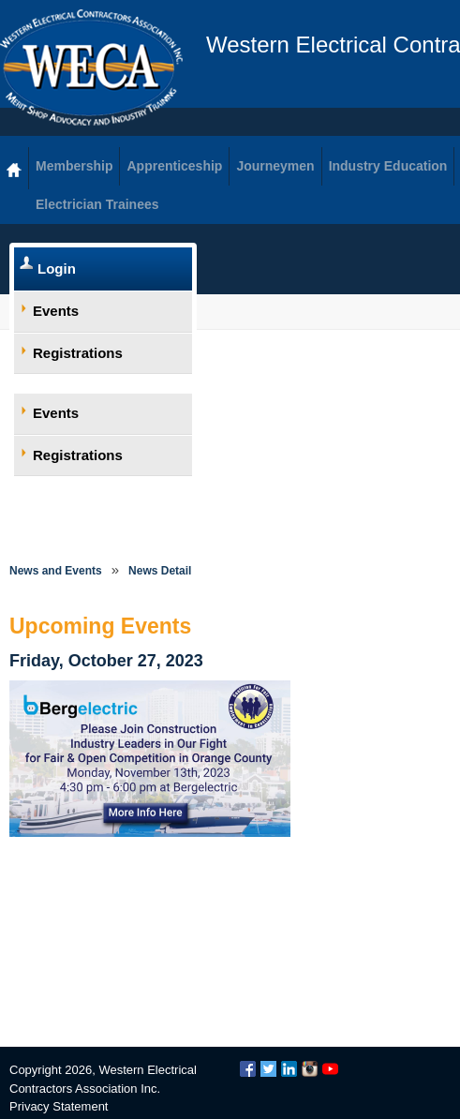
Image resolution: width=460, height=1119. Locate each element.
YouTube (330, 1069)
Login (56, 268)
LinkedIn (289, 1069)
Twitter (268, 1069)
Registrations (78, 353)
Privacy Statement (59, 1106)
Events (56, 311)
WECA (91, 67)
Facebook (248, 1069)
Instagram (310, 1069)
